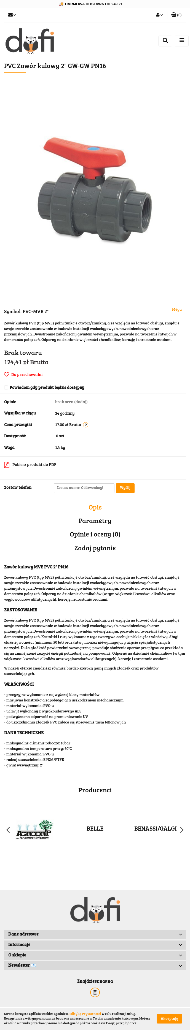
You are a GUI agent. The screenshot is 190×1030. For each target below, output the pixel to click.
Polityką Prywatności (84, 1014)
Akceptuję (169, 1019)
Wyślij (125, 488)
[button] (176, 15)
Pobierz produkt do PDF (30, 465)
